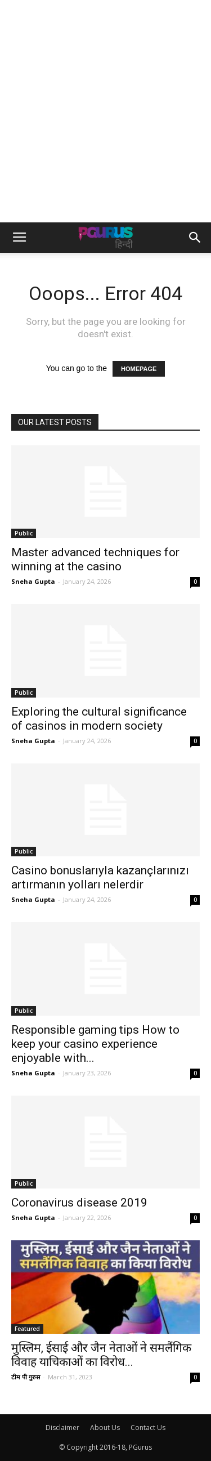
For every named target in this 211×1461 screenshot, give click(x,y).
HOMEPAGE (138, 368)
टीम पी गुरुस (25, 1377)
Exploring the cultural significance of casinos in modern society (99, 718)
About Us (105, 1427)
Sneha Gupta (33, 581)
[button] (195, 237)
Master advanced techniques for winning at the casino (95, 559)
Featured (27, 1329)
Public (24, 533)
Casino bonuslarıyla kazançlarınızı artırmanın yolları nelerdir (100, 877)
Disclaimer (62, 1427)
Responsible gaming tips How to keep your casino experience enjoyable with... (95, 1044)
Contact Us (148, 1427)
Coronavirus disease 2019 (79, 1202)
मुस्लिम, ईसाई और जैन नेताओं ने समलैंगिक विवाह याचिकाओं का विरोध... (101, 1355)
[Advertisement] (105, 111)
